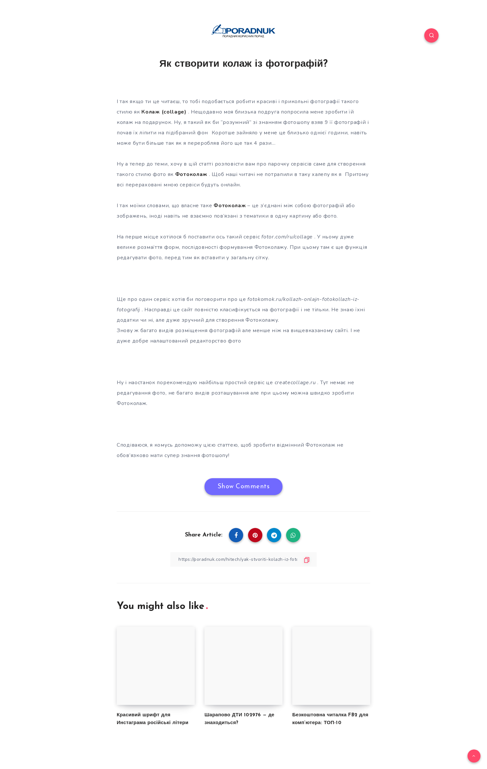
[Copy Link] (243, 559)
